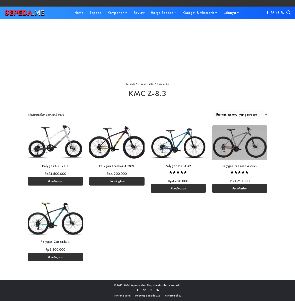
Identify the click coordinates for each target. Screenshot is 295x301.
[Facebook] (267, 13)
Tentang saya (122, 295)
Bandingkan (55, 181)
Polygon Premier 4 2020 (240, 166)
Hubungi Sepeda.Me (147, 295)
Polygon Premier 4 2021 (117, 166)
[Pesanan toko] (240, 114)
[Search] (288, 13)
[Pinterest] (272, 13)
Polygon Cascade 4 (55, 242)
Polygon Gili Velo (55, 166)
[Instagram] (277, 13)
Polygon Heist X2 (178, 166)
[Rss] (282, 13)
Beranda (130, 84)
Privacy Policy (173, 295)
